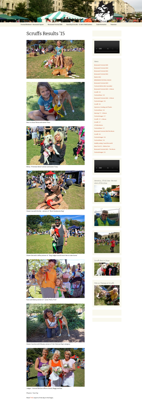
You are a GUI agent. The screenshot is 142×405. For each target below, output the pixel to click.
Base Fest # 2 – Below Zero (102, 146)
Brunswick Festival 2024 (101, 68)
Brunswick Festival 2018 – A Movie (104, 98)
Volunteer (114, 24)
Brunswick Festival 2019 (101, 83)
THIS (31, 398)
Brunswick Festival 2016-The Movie (104, 131)
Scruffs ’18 (97, 104)
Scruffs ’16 (97, 134)
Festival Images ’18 (99, 101)
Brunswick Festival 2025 (101, 65)
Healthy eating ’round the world (103, 143)
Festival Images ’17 (99, 116)
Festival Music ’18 (99, 110)
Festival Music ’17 (99, 128)
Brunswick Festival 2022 (101, 74)
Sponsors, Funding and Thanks (103, 107)
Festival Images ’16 (99, 137)
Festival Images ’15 (99, 152)
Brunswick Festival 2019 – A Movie (104, 89)
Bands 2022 (97, 77)
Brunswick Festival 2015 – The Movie (104, 149)
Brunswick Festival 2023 (101, 71)
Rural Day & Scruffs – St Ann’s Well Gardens (79, 24)
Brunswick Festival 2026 (55, 24)
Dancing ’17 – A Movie (100, 113)
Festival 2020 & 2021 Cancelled (103, 86)
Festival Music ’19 (99, 95)
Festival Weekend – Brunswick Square (32, 24)
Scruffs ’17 (97, 122)
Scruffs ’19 (97, 92)
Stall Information (101, 24)
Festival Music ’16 (99, 140)
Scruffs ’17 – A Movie (100, 119)
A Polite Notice (98, 125)
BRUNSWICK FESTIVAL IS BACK (102, 80)
